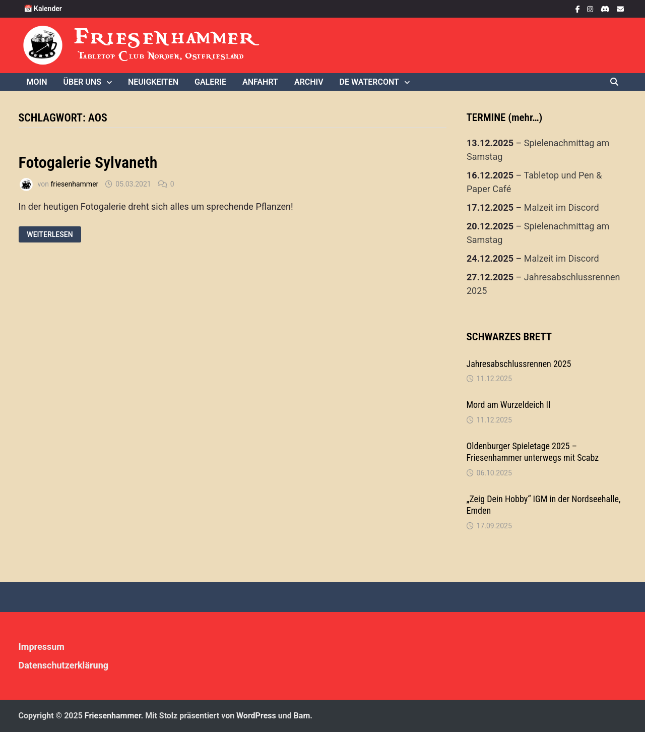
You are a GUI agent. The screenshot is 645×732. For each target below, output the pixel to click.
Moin (37, 82)
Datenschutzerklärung (64, 665)
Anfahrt (260, 82)
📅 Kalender (43, 9)
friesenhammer (74, 184)
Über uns (82, 82)
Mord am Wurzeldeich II (509, 404)
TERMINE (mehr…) (505, 117)
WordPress (256, 715)
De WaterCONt (369, 82)
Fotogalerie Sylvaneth (88, 162)
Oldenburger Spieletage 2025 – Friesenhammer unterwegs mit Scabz (533, 452)
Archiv (309, 82)
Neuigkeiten (153, 82)
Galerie (210, 82)
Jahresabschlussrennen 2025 (519, 363)
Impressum (41, 646)
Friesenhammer (165, 36)
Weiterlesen (49, 233)
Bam (302, 715)
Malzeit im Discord (561, 207)
